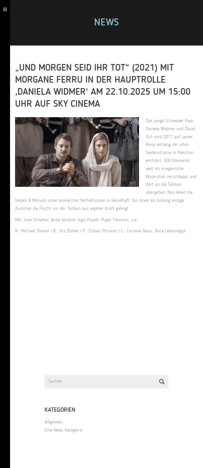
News (106, 23)
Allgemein (54, 422)
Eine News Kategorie (63, 430)
